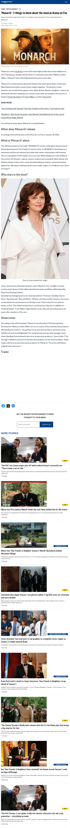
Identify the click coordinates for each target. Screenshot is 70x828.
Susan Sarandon (14, 97)
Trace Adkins (29, 97)
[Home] (6, 2)
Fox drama (19, 71)
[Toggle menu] (67, 2)
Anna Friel (47, 97)
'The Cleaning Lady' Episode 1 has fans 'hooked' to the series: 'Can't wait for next (32, 108)
